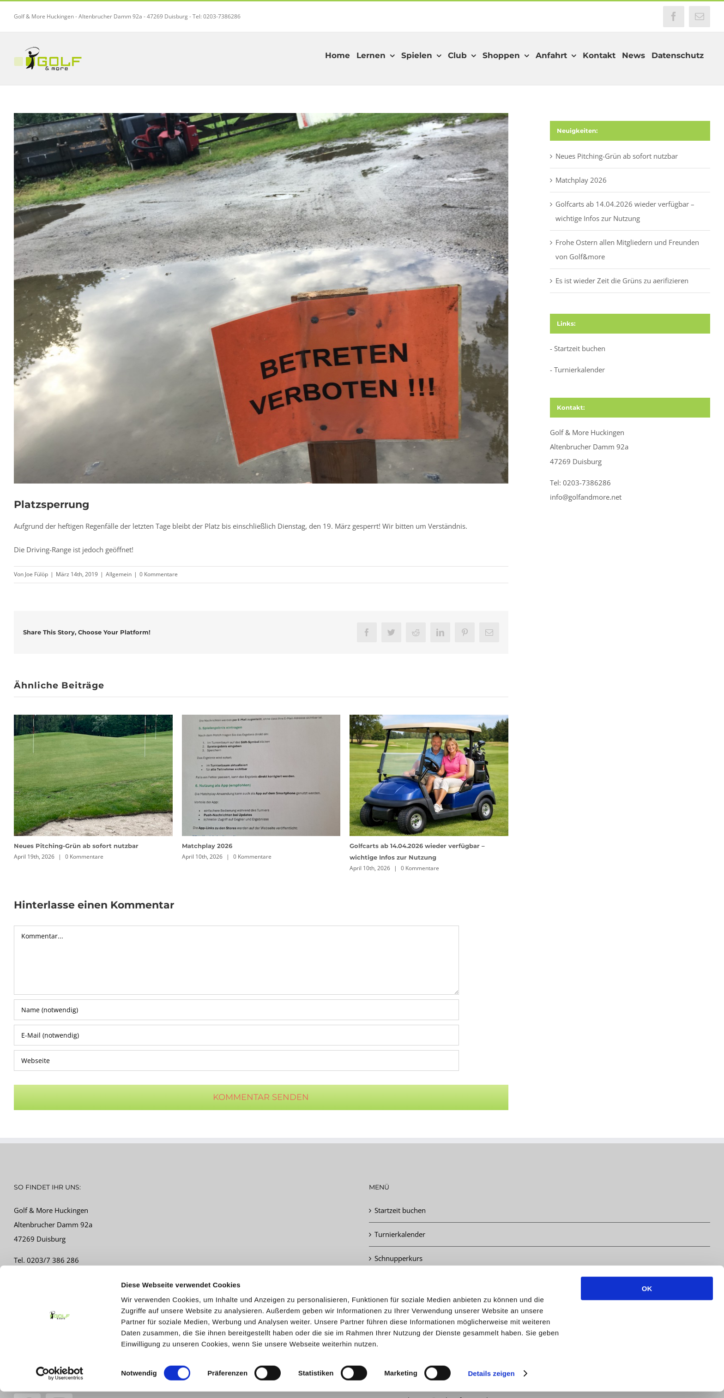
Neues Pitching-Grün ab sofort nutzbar (76, 845)
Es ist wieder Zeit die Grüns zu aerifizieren (621, 280)
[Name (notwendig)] (236, 1009)
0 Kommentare (158, 574)
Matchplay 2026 (207, 845)
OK (647, 1295)
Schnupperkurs (398, 1258)
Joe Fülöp (36, 574)
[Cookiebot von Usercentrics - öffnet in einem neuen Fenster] (59, 1380)
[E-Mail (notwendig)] (236, 1035)
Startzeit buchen (579, 348)
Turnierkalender (579, 369)
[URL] (236, 1060)
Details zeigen (491, 1380)
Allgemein (119, 574)
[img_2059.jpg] (261, 298)
